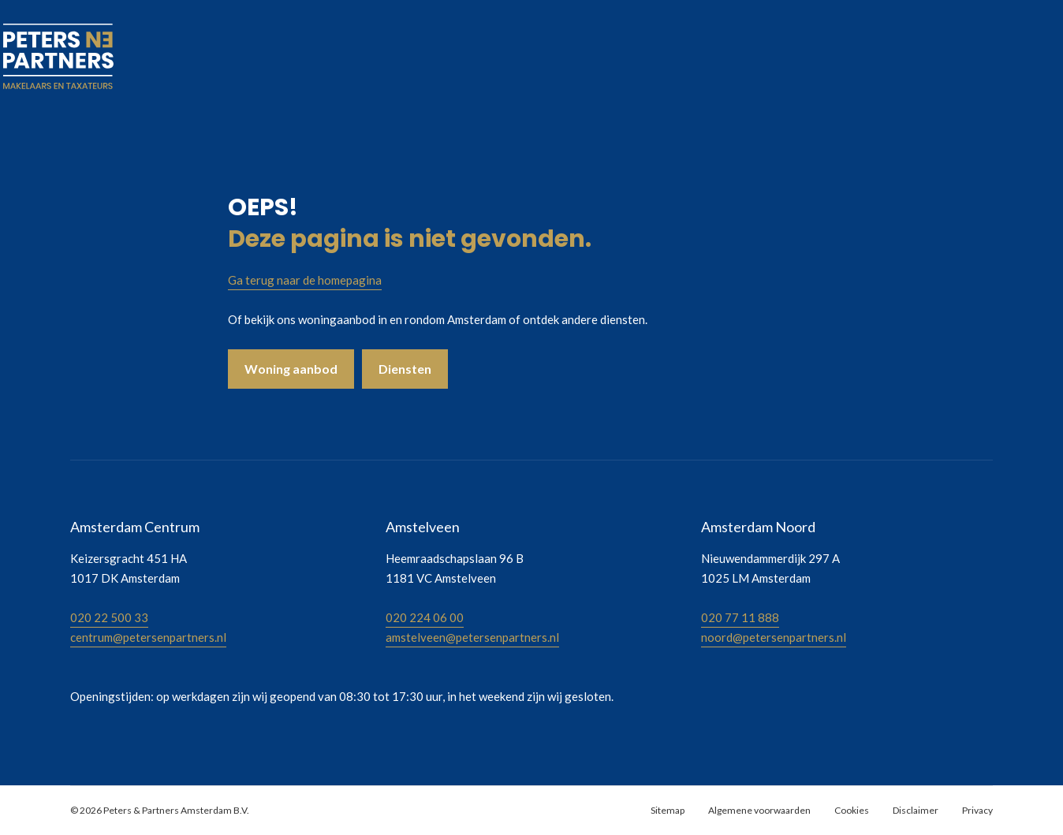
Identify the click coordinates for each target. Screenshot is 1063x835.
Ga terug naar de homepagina (305, 280)
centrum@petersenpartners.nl (148, 637)
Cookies (851, 810)
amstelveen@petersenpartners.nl (472, 637)
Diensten (405, 368)
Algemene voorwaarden (759, 810)
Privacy (977, 810)
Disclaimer (915, 810)
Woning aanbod (291, 368)
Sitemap (667, 810)
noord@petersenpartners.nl (773, 637)
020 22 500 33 (109, 617)
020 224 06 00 (425, 617)
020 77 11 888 (740, 617)
